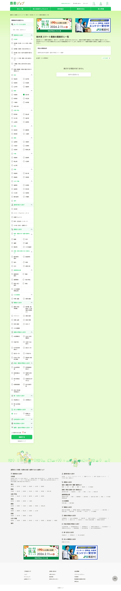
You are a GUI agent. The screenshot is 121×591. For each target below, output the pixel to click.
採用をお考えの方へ (53, 579)
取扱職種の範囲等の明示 (80, 579)
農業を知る (81, 9)
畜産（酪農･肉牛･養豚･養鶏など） (72, 485)
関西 (12, 504)
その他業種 (65, 501)
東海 (12, 499)
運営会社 (76, 581)
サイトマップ (27, 576)
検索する (22, 437)
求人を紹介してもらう (40, 9)
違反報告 (51, 576)
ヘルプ (25, 574)
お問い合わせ (52, 574)
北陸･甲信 (14, 494)
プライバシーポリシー (79, 574)
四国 (12, 513)
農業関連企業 (66, 495)
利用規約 (76, 576)
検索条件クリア (22, 441)
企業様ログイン (27, 579)
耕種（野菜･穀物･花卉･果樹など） (72, 490)
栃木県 (31, 15)
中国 (12, 509)
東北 (12, 484)
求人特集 (101, 9)
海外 (12, 523)
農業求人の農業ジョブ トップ (16, 15)
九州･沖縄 (14, 518)
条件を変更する (73, 74)
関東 (27, 15)
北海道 (13, 476)
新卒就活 (60, 9)
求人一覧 (20, 9)
